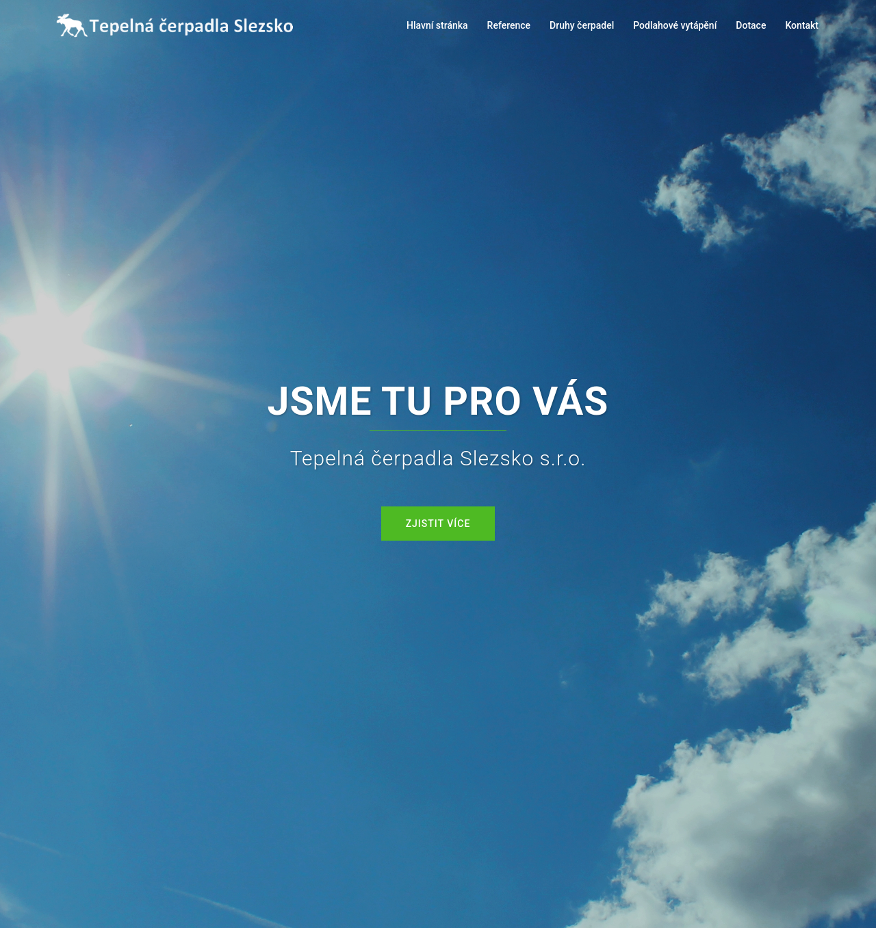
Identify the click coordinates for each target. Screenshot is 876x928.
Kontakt (802, 25)
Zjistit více (438, 523)
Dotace (751, 25)
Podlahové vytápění (675, 25)
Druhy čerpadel (582, 25)
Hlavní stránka (437, 25)
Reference (509, 25)
